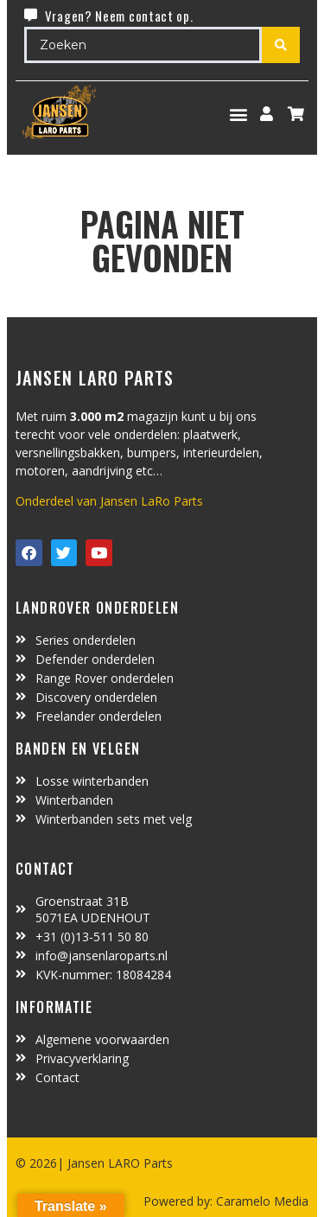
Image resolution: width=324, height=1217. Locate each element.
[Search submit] (281, 45)
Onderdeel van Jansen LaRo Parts (109, 501)
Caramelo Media (260, 1201)
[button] (239, 113)
